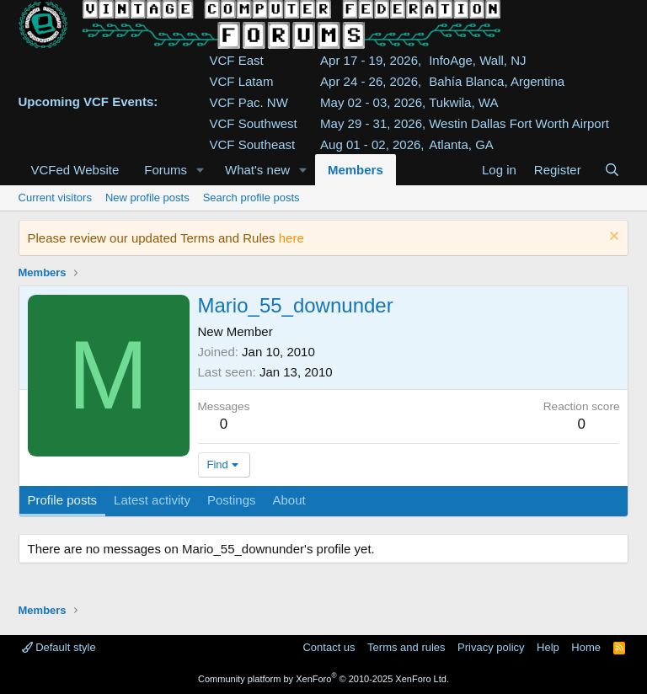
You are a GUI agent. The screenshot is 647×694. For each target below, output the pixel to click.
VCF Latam (242, 81)
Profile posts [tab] (63, 500)
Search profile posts (251, 197)
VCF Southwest (253, 123)
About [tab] (288, 500)
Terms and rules (406, 647)
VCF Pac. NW (249, 102)
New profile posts (147, 197)
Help (548, 647)
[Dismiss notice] (612, 238)
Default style (59, 647)
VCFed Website (75, 170)
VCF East (237, 60)
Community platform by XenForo (323, 679)
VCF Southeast (253, 144)
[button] (200, 169)
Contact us (328, 647)
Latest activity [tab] (152, 500)
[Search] (612, 169)
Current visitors (55, 197)
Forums (165, 170)
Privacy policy (490, 647)
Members (355, 170)
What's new (257, 170)
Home (586, 647)
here (291, 238)
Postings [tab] (231, 500)
